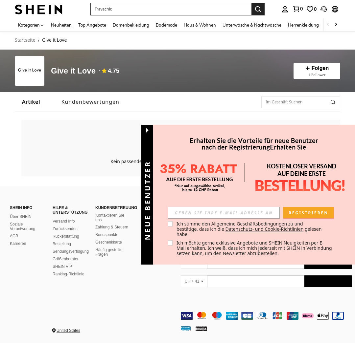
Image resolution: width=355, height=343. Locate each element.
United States (68, 330)
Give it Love (73, 71)
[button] (170, 9)
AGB (14, 236)
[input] (224, 213)
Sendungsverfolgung (71, 251)
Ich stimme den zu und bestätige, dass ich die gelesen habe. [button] (250, 229)
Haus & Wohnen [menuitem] (200, 25)
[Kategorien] (31, 24)
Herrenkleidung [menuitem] (303, 25)
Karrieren (18, 243)
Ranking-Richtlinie (68, 274)
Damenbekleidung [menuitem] (131, 25)
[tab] (31, 102)
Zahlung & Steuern (111, 227)
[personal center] (285, 9)
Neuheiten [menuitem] (61, 25)
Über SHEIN (21, 216)
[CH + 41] (194, 281)
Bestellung (62, 244)
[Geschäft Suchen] (333, 102)
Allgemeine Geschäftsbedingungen (249, 224)
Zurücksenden (65, 228)
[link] (297, 9)
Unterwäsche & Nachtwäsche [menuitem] (252, 25)
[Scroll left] (328, 24)
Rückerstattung (66, 236)
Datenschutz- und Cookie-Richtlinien (264, 229)
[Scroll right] (336, 24)
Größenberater (66, 259)
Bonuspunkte (106, 234)
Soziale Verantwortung (22, 226)
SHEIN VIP (62, 266)
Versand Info (64, 221)
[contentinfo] (266, 316)
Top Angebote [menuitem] (92, 25)
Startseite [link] (25, 40)
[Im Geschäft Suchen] (300, 102)
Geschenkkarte (108, 242)
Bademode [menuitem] (166, 25)
